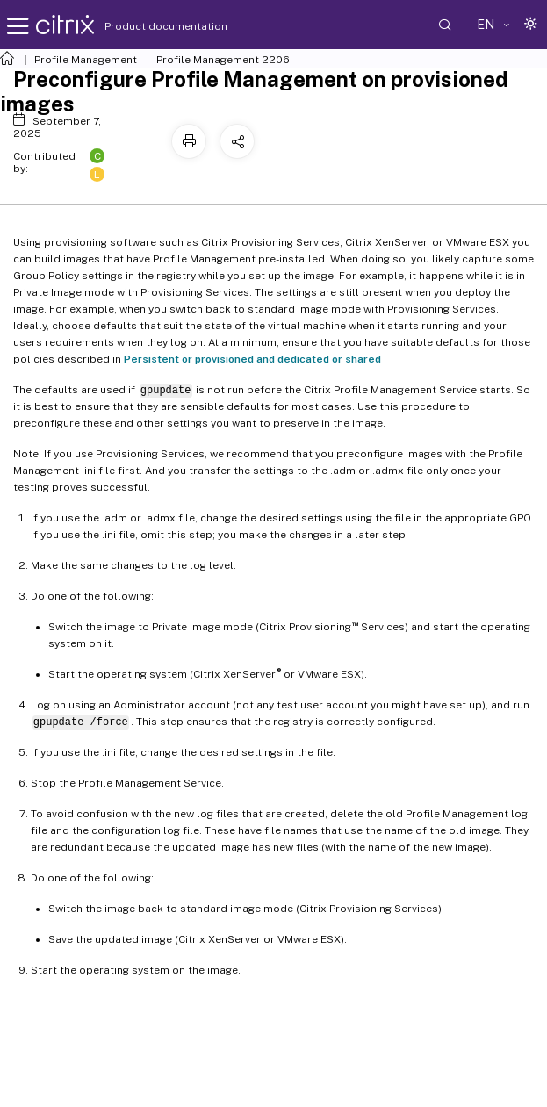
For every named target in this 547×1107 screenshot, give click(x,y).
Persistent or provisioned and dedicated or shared (252, 359)
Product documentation (144, 26)
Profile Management (85, 60)
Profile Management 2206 (223, 60)
